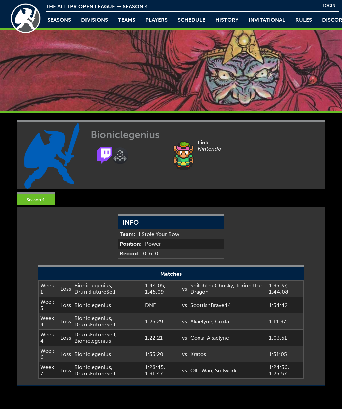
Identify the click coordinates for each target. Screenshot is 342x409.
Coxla (222, 321)
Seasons (59, 20)
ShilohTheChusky (211, 285)
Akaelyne (201, 321)
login (329, 5)
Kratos (198, 354)
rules (303, 20)
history (227, 20)
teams (126, 20)
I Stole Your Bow (159, 234)
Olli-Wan (201, 370)
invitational (267, 20)
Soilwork (225, 370)
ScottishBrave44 (210, 305)
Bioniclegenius (92, 285)
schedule (191, 20)
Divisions (94, 20)
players (156, 20)
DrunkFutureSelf (94, 292)
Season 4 (36, 199)
